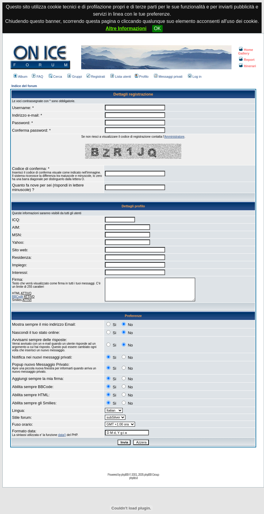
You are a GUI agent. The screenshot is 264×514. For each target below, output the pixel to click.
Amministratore (174, 136)
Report (246, 59)
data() (62, 435)
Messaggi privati (168, 76)
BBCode (17, 296)
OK (157, 28)
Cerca (55, 76)
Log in (194, 76)
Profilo (142, 76)
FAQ (37, 76)
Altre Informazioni (126, 28)
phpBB (124, 474)
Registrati (96, 76)
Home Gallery (245, 51)
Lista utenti (120, 76)
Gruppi (74, 76)
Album (20, 76)
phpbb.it (133, 478)
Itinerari (247, 66)
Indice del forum (24, 86)
